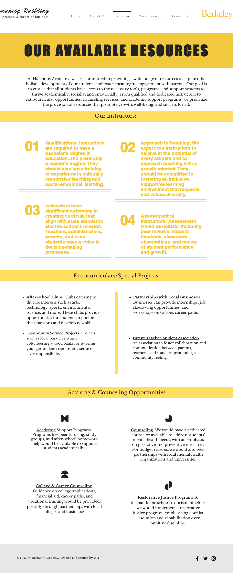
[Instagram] (213, 558)
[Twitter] (205, 558)
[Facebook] (197, 558)
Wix (96, 558)
